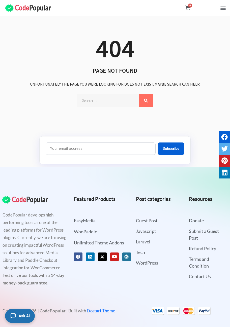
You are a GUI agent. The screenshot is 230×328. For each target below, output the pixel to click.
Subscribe (171, 148)
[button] (223, 8)
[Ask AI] (20, 316)
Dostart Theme (101, 310)
